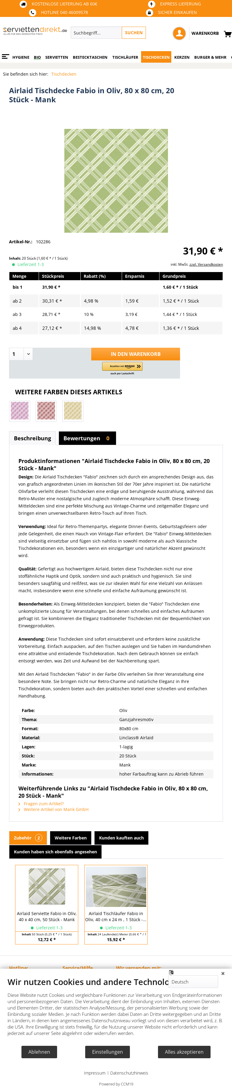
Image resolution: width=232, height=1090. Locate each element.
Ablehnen (39, 1052)
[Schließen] (222, 973)
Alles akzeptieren (184, 1052)
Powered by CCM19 (116, 1084)
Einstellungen (107, 1052)
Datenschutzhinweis (129, 1073)
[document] (116, 1011)
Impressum (94, 1073)
